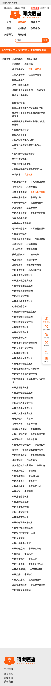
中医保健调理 (18, 538)
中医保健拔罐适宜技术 (22, 398)
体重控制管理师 (38, 228)
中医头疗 (28, 554)
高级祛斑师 (17, 265)
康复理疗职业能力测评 (22, 465)
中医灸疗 (16, 554)
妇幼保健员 (32, 460)
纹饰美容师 (32, 244)
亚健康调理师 (35, 579)
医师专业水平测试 (20, 95)
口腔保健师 (34, 254)
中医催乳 (16, 491)
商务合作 (22, 34)
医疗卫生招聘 (18, 80)
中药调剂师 (17, 439)
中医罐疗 (28, 574)
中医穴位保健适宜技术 (22, 408)
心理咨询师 (32, 187)
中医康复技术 (18, 270)
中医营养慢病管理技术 (22, 528)
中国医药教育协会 (20, 130)
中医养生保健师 (19, 213)
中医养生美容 (18, 481)
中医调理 (28, 491)
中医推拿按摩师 (38, 50)
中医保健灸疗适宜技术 (22, 348)
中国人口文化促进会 (21, 164)
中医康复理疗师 (19, 182)
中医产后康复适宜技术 (22, 413)
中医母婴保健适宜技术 (22, 363)
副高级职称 (32, 59)
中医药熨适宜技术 (20, 327)
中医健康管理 (18, 476)
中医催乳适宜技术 (20, 332)
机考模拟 (22, 28)
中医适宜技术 (35, 486)
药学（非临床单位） (21, 85)
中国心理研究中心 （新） (23, 140)
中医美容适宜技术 (20, 353)
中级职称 (16, 64)
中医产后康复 (18, 579)
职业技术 (16, 174)
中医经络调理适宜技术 (22, 322)
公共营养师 (17, 187)
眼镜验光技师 (37, 202)
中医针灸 (41, 465)
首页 (9, 22)
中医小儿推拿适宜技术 (22, 301)
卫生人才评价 (18, 74)
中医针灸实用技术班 (21, 543)
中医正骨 (33, 559)
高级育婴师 (32, 260)
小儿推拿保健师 (38, 182)
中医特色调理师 (19, 202)
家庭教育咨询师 (34, 265)
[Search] (28, 40)
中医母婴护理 (18, 559)
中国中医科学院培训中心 (23, 154)
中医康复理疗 (18, 470)
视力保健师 (40, 239)
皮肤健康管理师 (19, 585)
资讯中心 (35, 28)
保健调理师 (36, 429)
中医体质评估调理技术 (22, 275)
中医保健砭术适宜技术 (22, 286)
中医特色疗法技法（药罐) (23, 533)
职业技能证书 (8, 50)
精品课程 (22, 22)
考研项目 (41, 90)
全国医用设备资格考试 (22, 90)
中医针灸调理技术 (20, 512)
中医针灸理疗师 (19, 434)
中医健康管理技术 (20, 507)
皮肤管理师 (32, 208)
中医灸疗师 (36, 197)
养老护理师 (17, 249)
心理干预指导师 (19, 306)
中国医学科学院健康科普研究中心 (27, 169)
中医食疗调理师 (38, 585)
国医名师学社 (18, 103)
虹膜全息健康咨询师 (21, 239)
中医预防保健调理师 (21, 590)
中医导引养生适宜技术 (22, 403)
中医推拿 (33, 470)
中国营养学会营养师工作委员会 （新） (26, 147)
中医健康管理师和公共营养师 (25, 369)
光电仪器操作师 (19, 218)
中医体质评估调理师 (21, 445)
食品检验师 (17, 260)
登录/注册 (44, 8)
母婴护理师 (17, 244)
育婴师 (30, 418)
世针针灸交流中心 (20, 159)
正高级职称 (17, 59)
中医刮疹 (16, 574)
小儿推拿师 (32, 439)
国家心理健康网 (19, 135)
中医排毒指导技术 (20, 496)
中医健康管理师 (19, 197)
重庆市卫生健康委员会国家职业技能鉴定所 (28, 114)
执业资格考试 (18, 69)
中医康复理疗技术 (20, 502)
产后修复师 (17, 208)
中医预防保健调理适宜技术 (24, 311)
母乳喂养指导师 (19, 228)
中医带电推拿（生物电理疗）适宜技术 (28, 381)
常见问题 (8, 674)
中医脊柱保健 (35, 548)
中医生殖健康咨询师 (21, 223)
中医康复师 (40, 445)
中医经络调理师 (19, 455)
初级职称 (28, 64)
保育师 (15, 450)
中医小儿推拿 (18, 486)
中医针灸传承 (18, 564)
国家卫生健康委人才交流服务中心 (27, 108)
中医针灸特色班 (36, 564)
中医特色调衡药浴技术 (22, 522)
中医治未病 (34, 476)
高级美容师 (32, 249)
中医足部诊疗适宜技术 (22, 393)
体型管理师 (17, 460)
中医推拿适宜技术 (20, 387)
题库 (9, 28)
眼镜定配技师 (18, 254)
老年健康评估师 (19, 337)
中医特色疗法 (18, 548)
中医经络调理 (36, 569)
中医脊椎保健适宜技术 (22, 291)
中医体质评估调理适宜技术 (24, 343)
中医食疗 (33, 481)
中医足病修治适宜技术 (22, 358)
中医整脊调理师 (19, 234)
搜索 (45, 40)
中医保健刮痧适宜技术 (22, 317)
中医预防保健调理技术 (32, 450)
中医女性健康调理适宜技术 (24, 374)
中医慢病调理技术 (20, 517)
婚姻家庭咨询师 (19, 429)
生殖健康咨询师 (19, 192)
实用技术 (22, 50)
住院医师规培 (35, 74)
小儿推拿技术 (35, 270)
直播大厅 (35, 22)
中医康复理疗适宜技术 (22, 280)
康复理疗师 (32, 424)
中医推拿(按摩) (19, 569)
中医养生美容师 (38, 213)
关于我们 (8, 34)
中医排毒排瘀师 (38, 455)
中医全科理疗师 (38, 434)
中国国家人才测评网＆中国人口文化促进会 (28, 123)
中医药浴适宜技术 (20, 296)
